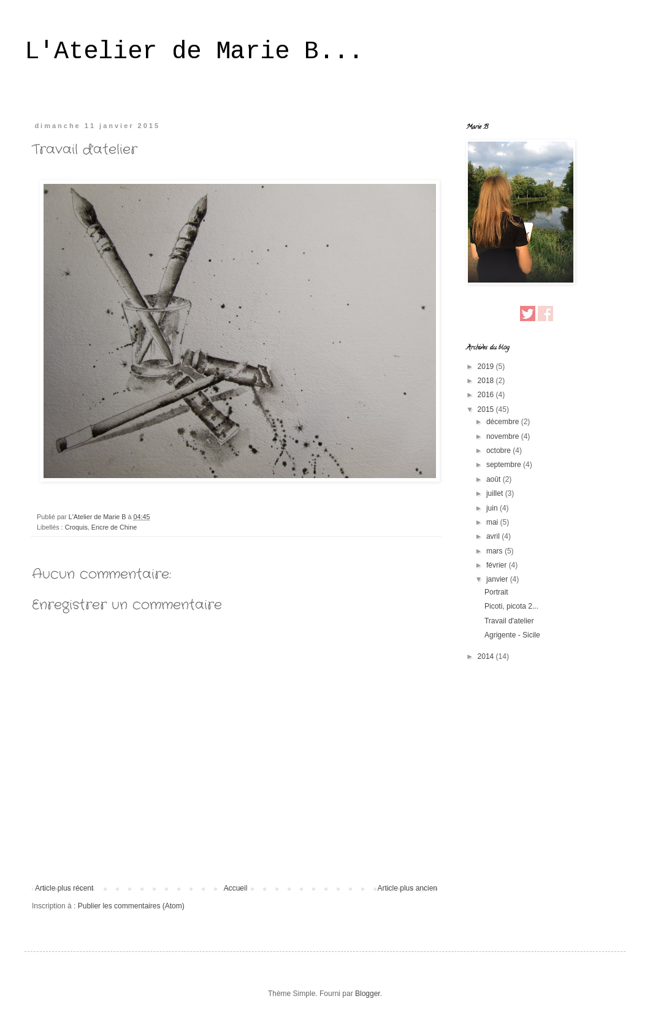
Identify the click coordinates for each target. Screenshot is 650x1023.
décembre (503, 421)
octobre (499, 450)
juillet (495, 493)
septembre (504, 464)
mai (493, 522)
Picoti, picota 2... (511, 606)
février (497, 565)
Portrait (496, 592)
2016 (487, 394)
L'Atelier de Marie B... (194, 52)
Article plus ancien (407, 888)
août (494, 479)
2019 (487, 366)
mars (495, 551)
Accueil (236, 888)
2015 (487, 409)
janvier (498, 579)
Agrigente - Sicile (512, 635)
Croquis (76, 527)
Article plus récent (64, 888)
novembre (503, 436)
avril (494, 536)
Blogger (367, 993)
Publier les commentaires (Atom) (131, 906)
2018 (487, 380)
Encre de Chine (114, 527)
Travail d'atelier (509, 621)
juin (493, 508)
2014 (487, 656)
